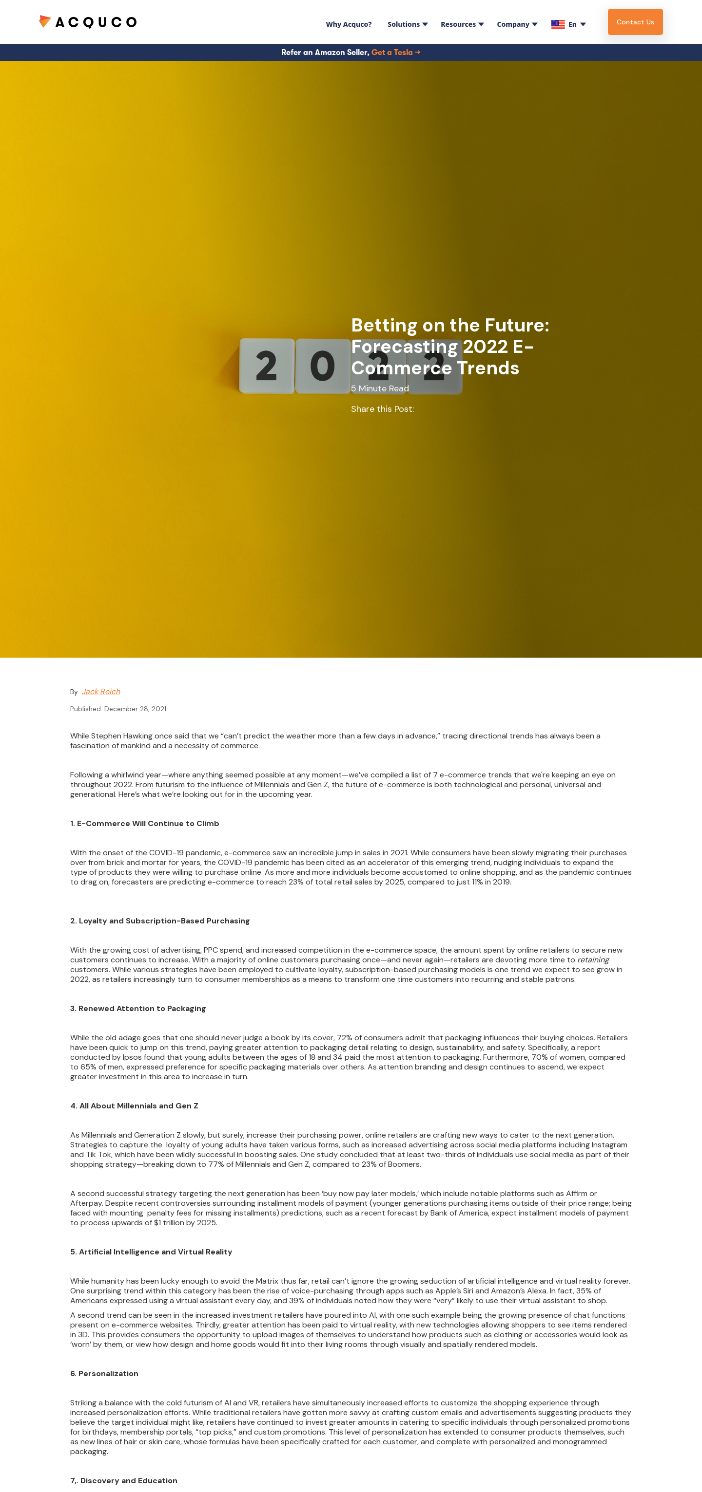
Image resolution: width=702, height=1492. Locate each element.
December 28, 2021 (135, 708)
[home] (87, 21)
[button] (347, 22)
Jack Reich (100, 692)
